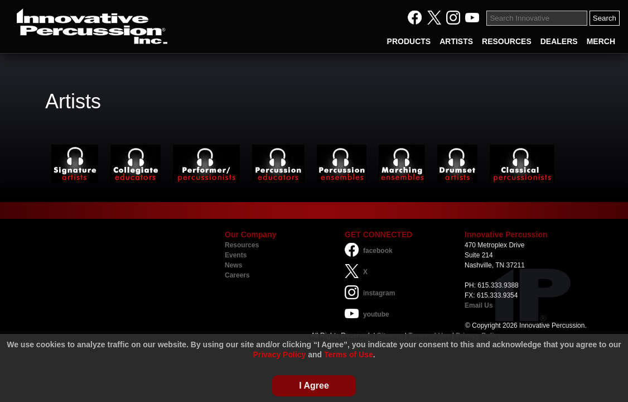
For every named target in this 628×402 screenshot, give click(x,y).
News (233, 265)
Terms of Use (348, 354)
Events (236, 255)
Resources (242, 245)
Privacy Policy (279, 354)
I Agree (314, 385)
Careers (237, 275)
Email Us (479, 305)
